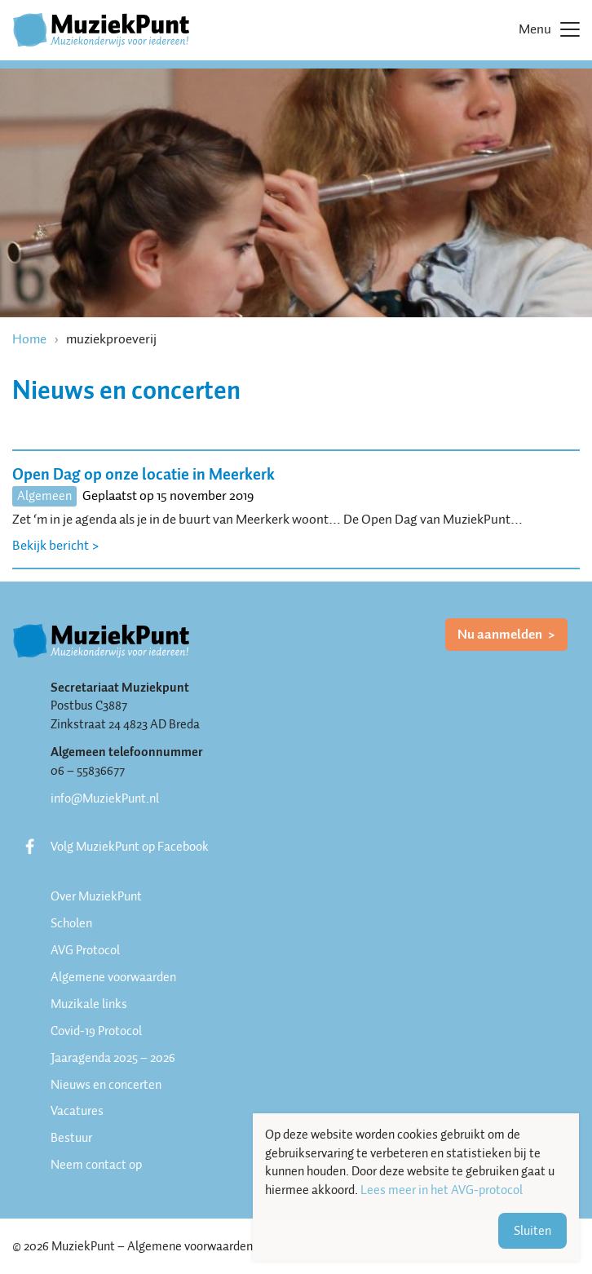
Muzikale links (89, 1004)
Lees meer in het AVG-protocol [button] (441, 1190)
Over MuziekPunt (96, 896)
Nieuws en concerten (106, 1085)
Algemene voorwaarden (113, 977)
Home (29, 339)
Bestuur (71, 1138)
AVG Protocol (85, 950)
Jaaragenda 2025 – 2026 (113, 1058)
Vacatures (77, 1111)
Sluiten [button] (532, 1231)
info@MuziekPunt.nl (105, 798)
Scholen (71, 923)
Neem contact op (96, 1164)
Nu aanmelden (501, 634)
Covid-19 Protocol (96, 1031)
